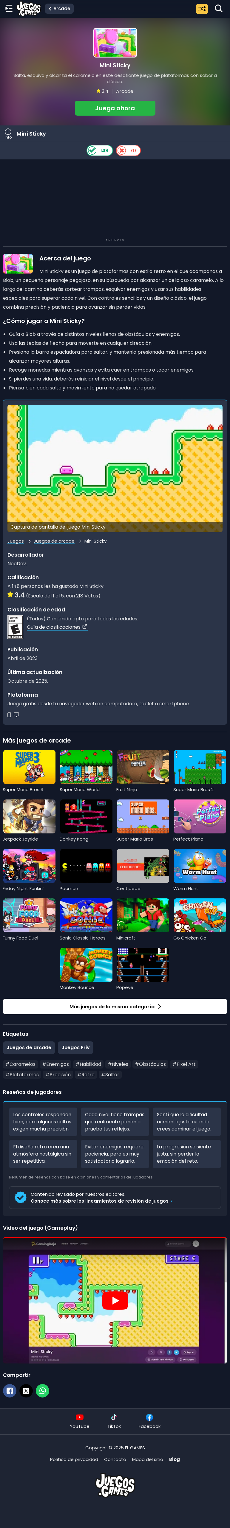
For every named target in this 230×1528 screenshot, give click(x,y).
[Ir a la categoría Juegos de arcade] (59, 9)
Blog (174, 1459)
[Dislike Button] (121, 150)
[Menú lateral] (8, 8)
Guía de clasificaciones (57, 627)
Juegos (15, 541)
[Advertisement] (115, 199)
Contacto (115, 1459)
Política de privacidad (74, 1459)
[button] (115, 72)
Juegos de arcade (54, 541)
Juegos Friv (75, 1047)
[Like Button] (92, 150)
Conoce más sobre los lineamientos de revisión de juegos (103, 1201)
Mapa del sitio (147, 1459)
